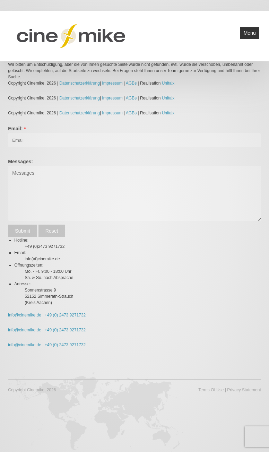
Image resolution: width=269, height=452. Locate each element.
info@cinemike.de (24, 315)
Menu (250, 33)
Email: (15, 128)
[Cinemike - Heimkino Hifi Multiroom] (70, 36)
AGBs (131, 83)
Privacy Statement (244, 390)
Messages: (20, 161)
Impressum (113, 83)
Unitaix (168, 83)
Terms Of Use (211, 390)
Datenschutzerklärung (79, 83)
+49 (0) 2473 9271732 (65, 315)
